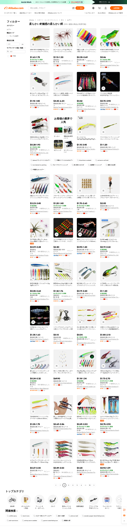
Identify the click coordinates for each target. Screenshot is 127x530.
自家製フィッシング (95, 165)
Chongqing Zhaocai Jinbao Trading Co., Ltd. (63, 476)
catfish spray (12, 516)
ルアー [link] (69, 20)
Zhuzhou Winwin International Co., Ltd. (63, 341)
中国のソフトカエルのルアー (63, 160)
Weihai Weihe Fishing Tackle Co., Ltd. (86, 432)
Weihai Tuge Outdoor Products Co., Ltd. (40, 255)
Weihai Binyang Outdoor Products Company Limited (40, 299)
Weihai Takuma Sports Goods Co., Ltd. (110, 430)
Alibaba (31, 20)
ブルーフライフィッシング (59, 165)
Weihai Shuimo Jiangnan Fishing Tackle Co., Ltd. (86, 472)
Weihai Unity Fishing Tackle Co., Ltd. (86, 149)
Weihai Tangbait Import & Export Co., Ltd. (63, 107)
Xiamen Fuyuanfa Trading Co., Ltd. (86, 211)
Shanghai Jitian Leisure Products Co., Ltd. (86, 343)
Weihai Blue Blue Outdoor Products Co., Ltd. (110, 386)
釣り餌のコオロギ (78, 165)
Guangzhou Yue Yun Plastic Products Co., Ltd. (40, 63)
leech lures (25, 516)
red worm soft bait (101, 160)
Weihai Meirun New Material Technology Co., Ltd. (40, 388)
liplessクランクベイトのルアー (40, 160)
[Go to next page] (94, 485)
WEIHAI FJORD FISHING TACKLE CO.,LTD (110, 107)
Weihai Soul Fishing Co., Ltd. (109, 255)
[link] (124, 510)
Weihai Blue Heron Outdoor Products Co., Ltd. (40, 474)
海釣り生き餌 (110, 165)
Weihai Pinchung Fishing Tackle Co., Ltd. (110, 339)
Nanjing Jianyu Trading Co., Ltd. (86, 63)
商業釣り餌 (66, 520)
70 (89, 485)
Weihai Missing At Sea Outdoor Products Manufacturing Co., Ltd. (63, 253)
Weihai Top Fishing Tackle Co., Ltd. (40, 339)
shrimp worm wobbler (29, 520)
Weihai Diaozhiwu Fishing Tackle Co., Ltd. (40, 430)
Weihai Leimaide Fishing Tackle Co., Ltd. (110, 65)
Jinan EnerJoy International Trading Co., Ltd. (63, 383)
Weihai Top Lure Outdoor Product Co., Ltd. (63, 299)
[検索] (79, 8)
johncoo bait (73, 516)
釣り (62, 20)
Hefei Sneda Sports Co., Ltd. (39, 153)
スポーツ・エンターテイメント (47, 20)
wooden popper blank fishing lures (93, 516)
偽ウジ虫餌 (60, 516)
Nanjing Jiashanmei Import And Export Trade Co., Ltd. (40, 211)
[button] (73, 8)
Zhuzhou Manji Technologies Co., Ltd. (110, 474)
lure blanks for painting (38, 165)
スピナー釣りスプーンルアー (42, 516)
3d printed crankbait (84, 160)
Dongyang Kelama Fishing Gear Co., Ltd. (110, 149)
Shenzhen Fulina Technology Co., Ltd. (86, 109)
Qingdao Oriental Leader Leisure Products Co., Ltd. (86, 386)
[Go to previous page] (56, 485)
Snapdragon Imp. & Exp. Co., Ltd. (110, 297)
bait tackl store (12, 520)
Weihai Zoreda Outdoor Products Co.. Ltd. (63, 428)
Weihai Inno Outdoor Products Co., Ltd (63, 63)
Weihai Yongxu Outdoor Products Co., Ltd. (63, 211)
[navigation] (16, 253)
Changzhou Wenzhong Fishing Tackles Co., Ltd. (86, 295)
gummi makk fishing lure (49, 520)
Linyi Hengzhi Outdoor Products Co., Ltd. (40, 105)
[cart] (99, 8)
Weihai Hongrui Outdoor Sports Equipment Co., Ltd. (86, 251)
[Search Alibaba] (50, 8)
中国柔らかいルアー (37, 169)
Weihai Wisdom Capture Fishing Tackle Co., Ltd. (110, 208)
